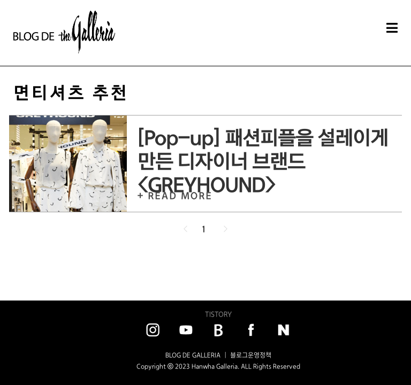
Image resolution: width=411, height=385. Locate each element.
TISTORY (218, 314)
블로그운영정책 (250, 355)
